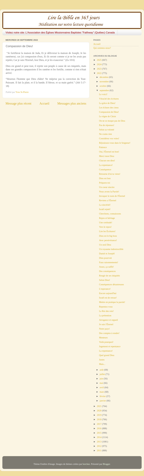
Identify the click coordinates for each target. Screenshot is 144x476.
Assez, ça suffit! (106, 267)
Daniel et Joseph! (107, 253)
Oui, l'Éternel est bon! (109, 151)
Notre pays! (104, 328)
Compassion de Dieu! (109, 112)
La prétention (105, 315)
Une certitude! (105, 222)
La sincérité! (104, 205)
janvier (103, 400)
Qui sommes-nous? (102, 48)
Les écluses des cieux (109, 107)
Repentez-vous (106, 306)
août (102, 369)
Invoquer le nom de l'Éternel (112, 196)
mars (102, 392)
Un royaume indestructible (111, 249)
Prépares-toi (104, 182)
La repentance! (106, 165)
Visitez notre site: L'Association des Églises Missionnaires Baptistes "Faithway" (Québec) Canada (60, 32)
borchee (86, 464)
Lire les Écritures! (107, 231)
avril (102, 387)
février (103, 396)
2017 (99, 424)
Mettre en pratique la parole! (112, 302)
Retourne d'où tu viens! (109, 174)
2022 (99, 73)
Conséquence (105, 169)
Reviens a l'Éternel (107, 200)
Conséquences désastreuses (111, 284)
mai (102, 383)
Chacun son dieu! (107, 160)
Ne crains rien (105, 134)
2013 (99, 441)
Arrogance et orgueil (108, 320)
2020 (99, 410)
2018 (99, 419)
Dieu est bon (105, 178)
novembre (104, 81)
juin (102, 378)
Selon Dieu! (104, 280)
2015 (99, 433)
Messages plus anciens (71, 103)
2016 (99, 428)
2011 (99, 450)
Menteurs (103, 337)
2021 (99, 406)
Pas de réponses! (106, 125)
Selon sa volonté (106, 129)
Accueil (44, 103)
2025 (99, 60)
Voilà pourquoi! (106, 342)
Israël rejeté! (104, 209)
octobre (103, 86)
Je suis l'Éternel (106, 324)
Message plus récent (18, 103)
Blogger (106, 464)
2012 (99, 446)
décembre (104, 77)
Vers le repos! (105, 227)
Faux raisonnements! (108, 262)
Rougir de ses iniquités (109, 275)
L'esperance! (105, 289)
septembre (105, 90)
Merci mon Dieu (106, 156)
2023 (99, 68)
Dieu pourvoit (105, 258)
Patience (103, 147)
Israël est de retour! (108, 297)
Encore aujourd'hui (107, 293)
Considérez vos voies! (109, 138)
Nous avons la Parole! (109, 191)
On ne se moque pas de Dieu (112, 121)
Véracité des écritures (109, 98)
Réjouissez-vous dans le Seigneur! (114, 143)
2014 (99, 437)
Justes (101, 359)
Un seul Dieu (105, 244)
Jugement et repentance (109, 346)
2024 (99, 64)
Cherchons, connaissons (110, 213)
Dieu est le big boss (108, 236)
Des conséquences (107, 271)
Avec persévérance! (108, 240)
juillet (103, 374)
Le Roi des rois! (106, 311)
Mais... (102, 364)
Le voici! (103, 94)
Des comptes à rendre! (109, 333)
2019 (99, 415)
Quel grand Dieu (106, 355)
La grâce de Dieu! (107, 103)
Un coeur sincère (107, 187)
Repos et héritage (107, 218)
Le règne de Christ (107, 116)
